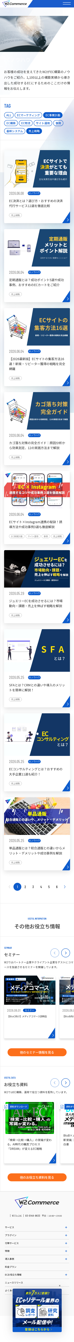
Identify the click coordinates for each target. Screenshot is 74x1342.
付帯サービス (12, 1243)
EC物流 (25, 123)
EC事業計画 (52, 115)
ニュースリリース (14, 1282)
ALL (8, 115)
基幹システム (14, 131)
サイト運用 (43, 123)
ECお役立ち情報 (13, 1274)
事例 (58, 123)
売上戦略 (34, 131)
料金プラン (10, 1266)
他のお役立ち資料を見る (37, 1177)
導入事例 (9, 1258)
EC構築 (11, 123)
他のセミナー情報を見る (37, 1052)
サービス (9, 1227)
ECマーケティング (28, 115)
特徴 (7, 1251)
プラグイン (10, 1235)
